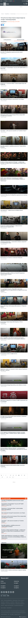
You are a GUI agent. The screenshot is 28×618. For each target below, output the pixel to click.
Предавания (7, 13)
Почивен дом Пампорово (18, 605)
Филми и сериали (21, 600)
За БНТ (2, 600)
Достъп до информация (10, 603)
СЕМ (8, 614)
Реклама (21, 6)
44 (9, 477)
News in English (3, 607)
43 (7, 477)
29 (2, 477)
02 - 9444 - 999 (5, 595)
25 (16, 475)
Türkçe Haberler (9, 607)
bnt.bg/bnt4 (16, 587)
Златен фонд (15, 600)
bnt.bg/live (16, 583)
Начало (2, 13)
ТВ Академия (3, 603)
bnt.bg (2, 581)
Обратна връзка (4, 614)
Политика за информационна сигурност (18, 612)
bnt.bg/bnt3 (16, 585)
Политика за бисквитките (5, 612)
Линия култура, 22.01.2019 (13, 21)
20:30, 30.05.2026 (4, 571)
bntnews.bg (3, 583)
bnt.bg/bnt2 (3, 587)
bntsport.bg (16, 581)
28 (24, 475)
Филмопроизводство (8, 600)
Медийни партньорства (9, 605)
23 (10, 475)
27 (21, 475)
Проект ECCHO (17, 614)
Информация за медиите (20, 603)
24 (13, 475)
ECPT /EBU (12, 614)
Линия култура (13, 13)
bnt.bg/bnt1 (3, 585)
